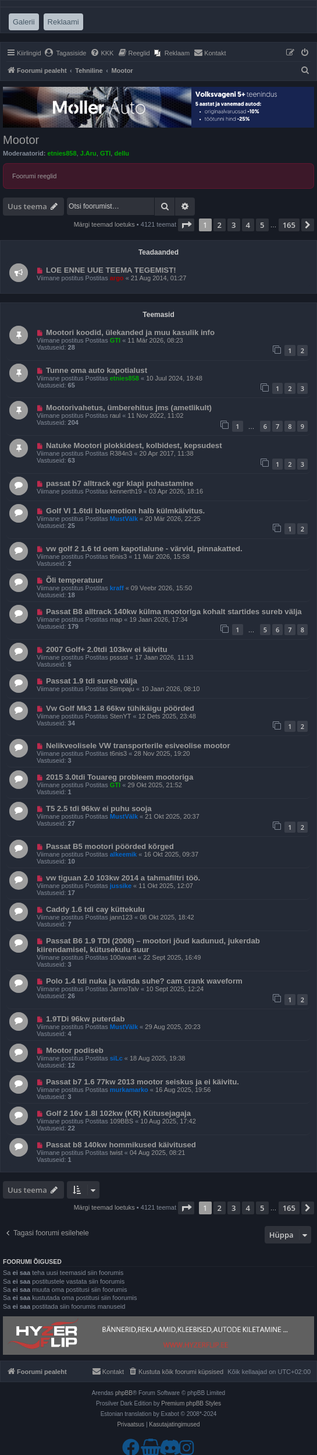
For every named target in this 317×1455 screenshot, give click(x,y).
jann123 (121, 917)
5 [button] (262, 225)
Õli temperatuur (74, 580)
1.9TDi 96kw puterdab (85, 1018)
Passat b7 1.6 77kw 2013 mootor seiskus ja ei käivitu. (142, 1081)
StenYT (120, 716)
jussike (120, 885)
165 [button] (289, 225)
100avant (123, 957)
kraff (117, 587)
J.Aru (88, 153)
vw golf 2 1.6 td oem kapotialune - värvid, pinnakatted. (144, 548)
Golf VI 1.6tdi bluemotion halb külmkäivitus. (125, 510)
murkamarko (129, 1089)
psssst (119, 657)
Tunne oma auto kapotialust (96, 370)
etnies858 (61, 153)
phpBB (124, 1393)
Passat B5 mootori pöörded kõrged (110, 846)
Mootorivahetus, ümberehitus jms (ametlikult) (129, 407)
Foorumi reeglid (34, 175)
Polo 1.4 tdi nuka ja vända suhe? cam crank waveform (144, 981)
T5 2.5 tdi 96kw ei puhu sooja (99, 808)
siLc (116, 1058)
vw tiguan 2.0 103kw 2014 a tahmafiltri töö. (123, 877)
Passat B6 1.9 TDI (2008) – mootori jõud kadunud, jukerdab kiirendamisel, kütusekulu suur (148, 945)
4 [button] (248, 225)
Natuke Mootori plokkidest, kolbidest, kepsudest (134, 445)
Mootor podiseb (75, 1050)
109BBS (121, 1121)
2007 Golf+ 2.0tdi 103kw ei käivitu (107, 649)
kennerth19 (126, 491)
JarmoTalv (124, 988)
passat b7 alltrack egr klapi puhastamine (120, 483)
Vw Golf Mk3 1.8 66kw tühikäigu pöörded (120, 708)
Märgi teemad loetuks (104, 224)
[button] (186, 225)
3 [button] (233, 225)
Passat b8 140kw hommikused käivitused (121, 1144)
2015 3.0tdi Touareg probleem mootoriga (119, 777)
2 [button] (220, 225)
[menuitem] (65, 53)
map (116, 619)
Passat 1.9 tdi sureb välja (91, 681)
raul (115, 415)
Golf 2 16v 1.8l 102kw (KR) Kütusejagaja (118, 1113)
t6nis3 (118, 556)
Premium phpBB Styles (191, 1403)
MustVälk (124, 518)
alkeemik (123, 854)
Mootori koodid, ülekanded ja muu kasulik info (130, 332)
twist (116, 1152)
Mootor (21, 139)
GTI (105, 153)
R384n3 (121, 453)
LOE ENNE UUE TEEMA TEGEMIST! (111, 270)
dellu (121, 153)
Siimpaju (122, 688)
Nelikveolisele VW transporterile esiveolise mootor (138, 745)
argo (117, 277)
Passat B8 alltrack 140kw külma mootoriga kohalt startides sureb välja (174, 611)
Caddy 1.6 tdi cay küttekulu (95, 909)
